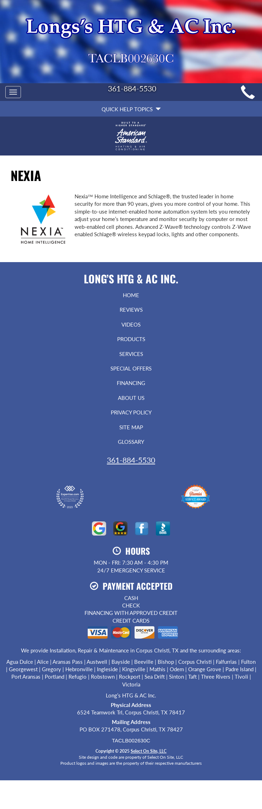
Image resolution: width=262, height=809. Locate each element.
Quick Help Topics (131, 109)
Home (131, 295)
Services (131, 354)
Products (131, 339)
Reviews (131, 309)
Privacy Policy (131, 412)
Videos (131, 324)
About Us (131, 398)
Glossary (131, 442)
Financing (131, 383)
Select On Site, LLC (149, 751)
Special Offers (131, 368)
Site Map (131, 427)
